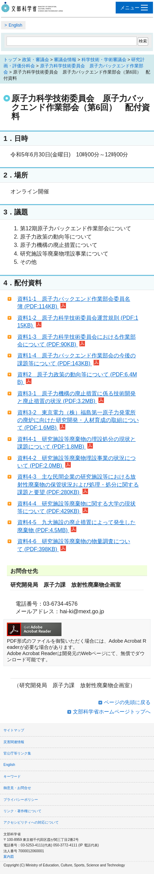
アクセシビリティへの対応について (31, 822)
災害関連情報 (13, 742)
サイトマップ (13, 730)
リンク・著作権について (22, 811)
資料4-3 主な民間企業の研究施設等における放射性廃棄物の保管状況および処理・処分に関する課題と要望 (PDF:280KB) (78, 484)
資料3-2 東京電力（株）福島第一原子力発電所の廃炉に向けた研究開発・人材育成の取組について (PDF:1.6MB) (78, 420)
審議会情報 (65, 59)
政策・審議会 (35, 59)
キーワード (12, 776)
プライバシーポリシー (20, 799)
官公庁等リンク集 (17, 753)
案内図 (8, 856)
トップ (10, 59)
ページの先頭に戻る (127, 702)
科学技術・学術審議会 (103, 59)
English (15, 25)
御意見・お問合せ (17, 788)
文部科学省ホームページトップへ (112, 711)
